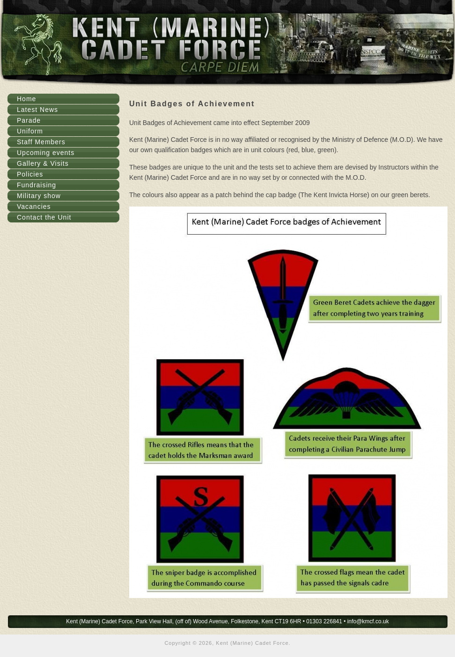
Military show (39, 195)
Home (26, 99)
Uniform (30, 131)
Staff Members (41, 142)
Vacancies (34, 206)
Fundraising (36, 185)
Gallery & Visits (43, 163)
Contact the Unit (44, 217)
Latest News (37, 109)
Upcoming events (45, 152)
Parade (29, 120)
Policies (30, 174)
